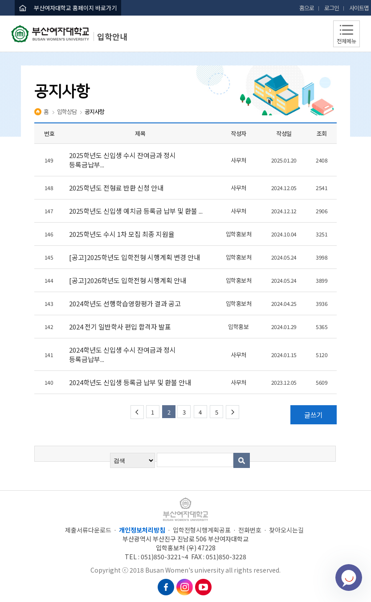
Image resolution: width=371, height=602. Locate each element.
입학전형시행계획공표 (202, 529)
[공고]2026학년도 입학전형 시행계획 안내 (128, 280)
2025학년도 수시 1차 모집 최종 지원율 (123, 234)
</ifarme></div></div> (348, 577)
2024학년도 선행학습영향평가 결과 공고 (125, 303)
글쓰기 (313, 414)
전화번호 (249, 529)
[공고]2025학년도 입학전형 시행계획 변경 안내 (135, 257)
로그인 (331, 8)
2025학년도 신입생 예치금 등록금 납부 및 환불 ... (136, 211)
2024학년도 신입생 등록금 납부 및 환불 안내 (130, 382)
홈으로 (306, 8)
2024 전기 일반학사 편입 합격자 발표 (120, 326)
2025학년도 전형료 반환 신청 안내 (117, 187)
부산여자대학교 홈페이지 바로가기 (75, 8)
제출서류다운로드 (88, 529)
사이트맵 (359, 8)
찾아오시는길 (286, 529)
